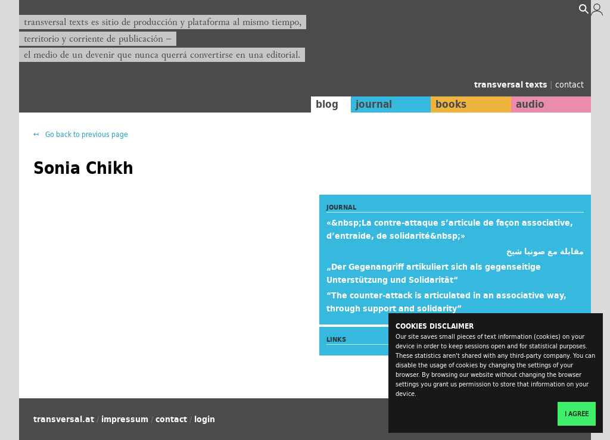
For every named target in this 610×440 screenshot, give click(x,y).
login (204, 419)
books (450, 104)
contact (569, 84)
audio (530, 104)
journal (374, 104)
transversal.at (63, 419)
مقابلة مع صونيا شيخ (545, 251)
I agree (577, 414)
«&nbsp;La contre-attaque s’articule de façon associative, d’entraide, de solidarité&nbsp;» (449, 229)
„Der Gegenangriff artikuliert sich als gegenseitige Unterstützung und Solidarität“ (433, 273)
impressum (124, 419)
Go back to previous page (85, 134)
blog (327, 104)
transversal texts (512, 84)
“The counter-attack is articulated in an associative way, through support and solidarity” (446, 302)
